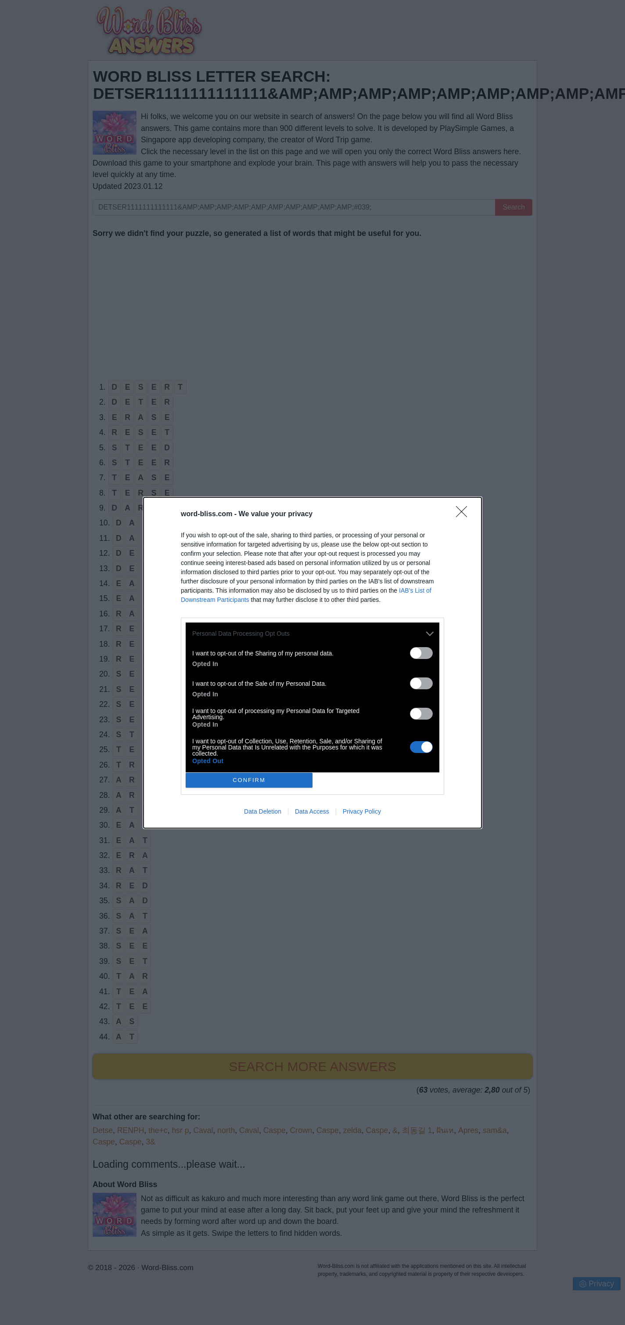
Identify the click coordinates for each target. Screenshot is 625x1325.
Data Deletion (262, 811)
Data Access (312, 811)
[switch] (421, 653)
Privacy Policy (362, 811)
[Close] (464, 514)
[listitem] (312, 633)
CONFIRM (249, 780)
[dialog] (312, 662)
